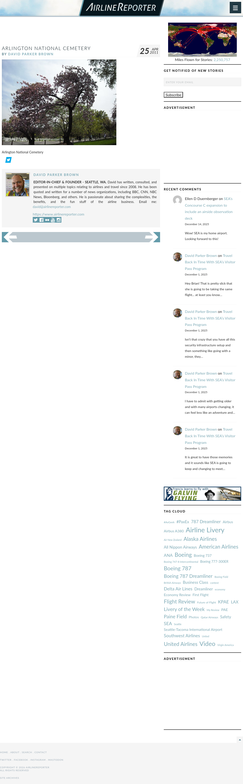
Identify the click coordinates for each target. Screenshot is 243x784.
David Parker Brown (31, 54)
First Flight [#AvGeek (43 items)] (201, 595)
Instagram (38, 759)
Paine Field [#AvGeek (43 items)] (175, 616)
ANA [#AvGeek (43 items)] (168, 555)
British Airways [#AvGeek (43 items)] (172, 582)
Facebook (21, 759)
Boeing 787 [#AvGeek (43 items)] (177, 568)
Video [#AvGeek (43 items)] (207, 643)
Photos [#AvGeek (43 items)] (194, 617)
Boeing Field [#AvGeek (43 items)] (221, 576)
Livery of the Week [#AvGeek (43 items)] (184, 609)
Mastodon (55, 759)
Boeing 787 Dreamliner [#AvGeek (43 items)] (188, 576)
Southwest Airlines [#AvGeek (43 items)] (182, 635)
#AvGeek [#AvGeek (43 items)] (169, 522)
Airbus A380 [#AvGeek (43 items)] (174, 531)
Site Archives (9, 777)
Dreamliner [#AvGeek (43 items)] (203, 589)
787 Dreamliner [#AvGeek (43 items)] (206, 521)
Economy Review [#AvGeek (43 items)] (177, 595)
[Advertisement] (85, 33)
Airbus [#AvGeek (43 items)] (228, 522)
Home (4, 752)
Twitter (5, 759)
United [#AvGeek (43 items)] (205, 636)
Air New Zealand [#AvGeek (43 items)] (172, 539)
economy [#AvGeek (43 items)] (220, 589)
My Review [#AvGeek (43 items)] (213, 609)
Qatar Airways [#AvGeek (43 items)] (209, 617)
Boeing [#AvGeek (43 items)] (183, 554)
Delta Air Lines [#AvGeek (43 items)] (178, 588)
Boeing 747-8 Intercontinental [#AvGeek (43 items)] (181, 561)
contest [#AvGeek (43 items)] (214, 582)
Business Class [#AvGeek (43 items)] (195, 582)
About (14, 752)
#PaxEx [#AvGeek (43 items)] (183, 521)
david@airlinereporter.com (52, 207)
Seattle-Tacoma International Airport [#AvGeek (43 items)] (193, 629)
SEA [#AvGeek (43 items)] (168, 623)
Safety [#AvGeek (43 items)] (225, 616)
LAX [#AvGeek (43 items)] (234, 601)
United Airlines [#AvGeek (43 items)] (180, 644)
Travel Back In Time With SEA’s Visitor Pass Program (210, 262)
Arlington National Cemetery (46, 48)
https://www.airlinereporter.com (58, 214)
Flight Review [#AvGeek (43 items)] (179, 601)
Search (27, 752)
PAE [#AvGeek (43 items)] (224, 609)
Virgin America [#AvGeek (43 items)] (225, 644)
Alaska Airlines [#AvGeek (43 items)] (200, 539)
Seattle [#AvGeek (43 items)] (178, 624)
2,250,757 (222, 59)
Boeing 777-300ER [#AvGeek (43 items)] (214, 561)
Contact (41, 752)
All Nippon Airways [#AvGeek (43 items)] (180, 547)
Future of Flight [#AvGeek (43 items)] (206, 602)
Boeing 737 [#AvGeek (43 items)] (203, 555)
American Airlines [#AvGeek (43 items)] (218, 547)
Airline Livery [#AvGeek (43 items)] (205, 530)
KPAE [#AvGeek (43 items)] (223, 601)
